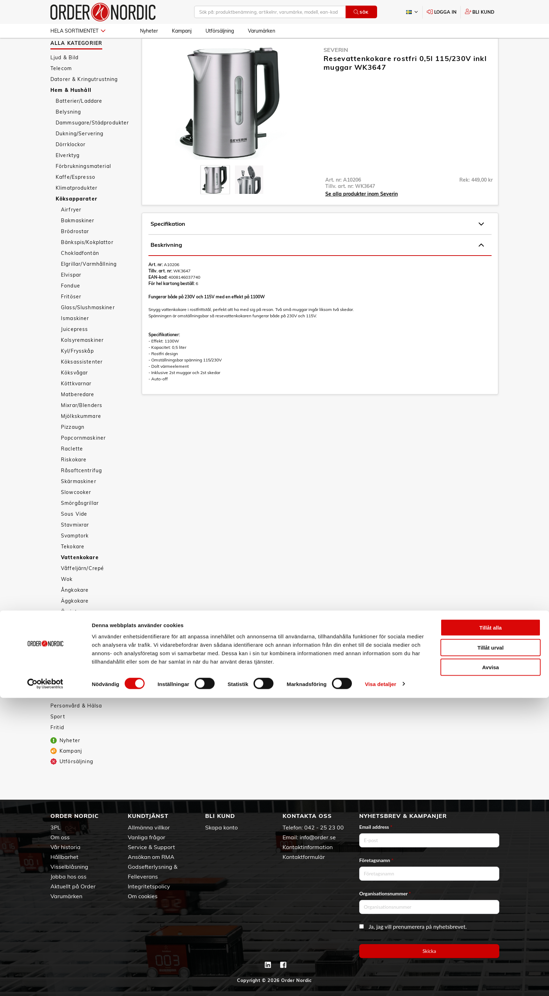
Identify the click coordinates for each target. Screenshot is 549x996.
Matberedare (78, 415)
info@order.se (318, 837)
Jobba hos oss (68, 876)
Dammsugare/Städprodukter (92, 143)
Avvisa (490, 965)
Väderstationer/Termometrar (93, 697)
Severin (336, 70)
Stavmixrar (75, 545)
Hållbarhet (64, 856)
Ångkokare (75, 610)
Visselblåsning (69, 866)
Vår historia (65, 847)
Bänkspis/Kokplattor (87, 262)
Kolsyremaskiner (82, 360)
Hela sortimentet (77, 30)
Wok (66, 599)
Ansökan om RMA (151, 856)
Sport (57, 737)
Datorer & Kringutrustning (84, 99)
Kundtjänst (148, 815)
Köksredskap (72, 643)
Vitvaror (66, 686)
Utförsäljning (220, 31)
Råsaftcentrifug (81, 491)
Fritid (57, 748)
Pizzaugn (72, 447)
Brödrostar (75, 252)
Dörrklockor (71, 165)
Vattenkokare (80, 578)
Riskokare (73, 480)
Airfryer (71, 230)
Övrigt (69, 632)
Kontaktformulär (304, 856)
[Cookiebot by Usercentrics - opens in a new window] (45, 982)
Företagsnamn (376, 860)
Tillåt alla (490, 926)
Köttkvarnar (76, 404)
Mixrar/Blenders (81, 425)
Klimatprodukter (76, 208)
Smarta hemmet (77, 654)
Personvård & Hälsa (76, 726)
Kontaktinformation (308, 847)
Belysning (68, 132)
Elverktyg (67, 175)
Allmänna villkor (149, 827)
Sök (361, 12)
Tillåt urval (491, 946)
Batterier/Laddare (79, 121)
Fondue (70, 306)
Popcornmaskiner (83, 458)
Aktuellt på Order (73, 886)
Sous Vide (74, 534)
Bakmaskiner (78, 241)
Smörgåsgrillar (80, 523)
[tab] (215, 200)
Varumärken (261, 31)
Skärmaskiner (78, 502)
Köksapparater (76, 219)
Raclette (72, 469)
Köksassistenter (82, 382)
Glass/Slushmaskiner (88, 328)
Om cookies (143, 896)
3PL (55, 827)
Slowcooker (76, 512)
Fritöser (71, 317)
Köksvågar (74, 393)
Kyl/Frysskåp (77, 371)
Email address (375, 827)
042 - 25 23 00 (324, 827)
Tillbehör (67, 708)
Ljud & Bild (64, 78)
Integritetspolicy (149, 886)
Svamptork (75, 556)
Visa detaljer (380, 982)
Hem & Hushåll (70, 110)
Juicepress (74, 349)
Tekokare (72, 567)
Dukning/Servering (79, 154)
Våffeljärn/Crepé (82, 588)
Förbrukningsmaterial (83, 186)
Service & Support (151, 847)
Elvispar (71, 295)
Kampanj (182, 31)
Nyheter (149, 31)
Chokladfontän (80, 273)
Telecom (61, 89)
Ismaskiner (75, 339)
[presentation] (215, 200)
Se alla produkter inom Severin (361, 214)
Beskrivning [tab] (317, 265)
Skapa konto (221, 827)
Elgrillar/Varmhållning (89, 284)
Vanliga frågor (146, 837)
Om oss (60, 837)
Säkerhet (67, 665)
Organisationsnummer (385, 893)
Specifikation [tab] (317, 244)
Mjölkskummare (81, 436)
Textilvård (68, 675)
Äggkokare (75, 621)
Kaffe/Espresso (75, 197)
